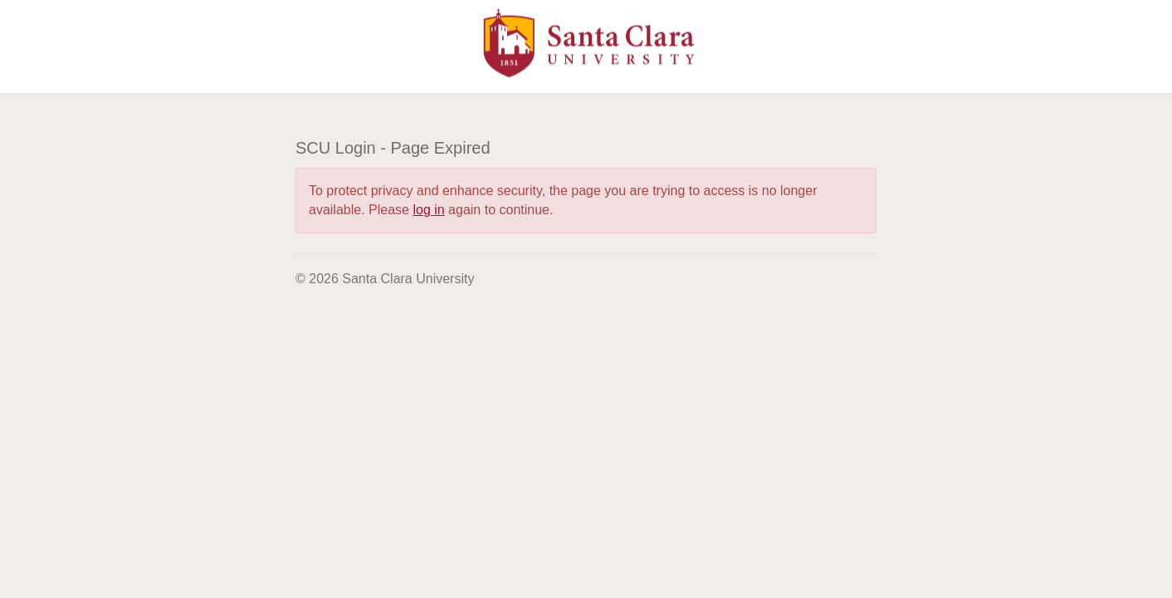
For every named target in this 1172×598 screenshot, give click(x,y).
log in (428, 210)
